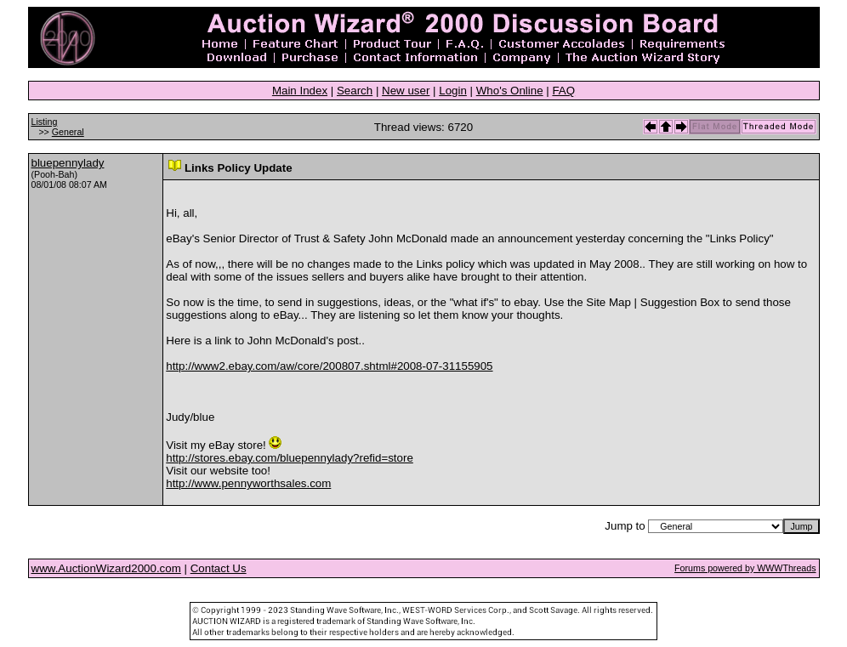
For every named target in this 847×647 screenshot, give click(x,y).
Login (453, 90)
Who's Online (509, 90)
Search (354, 90)
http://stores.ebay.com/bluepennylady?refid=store (289, 457)
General (68, 132)
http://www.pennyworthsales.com (248, 483)
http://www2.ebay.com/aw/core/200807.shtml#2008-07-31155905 (329, 366)
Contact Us (218, 568)
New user (405, 90)
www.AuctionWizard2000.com (106, 568)
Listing (44, 121)
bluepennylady (68, 162)
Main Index (299, 90)
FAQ (563, 90)
